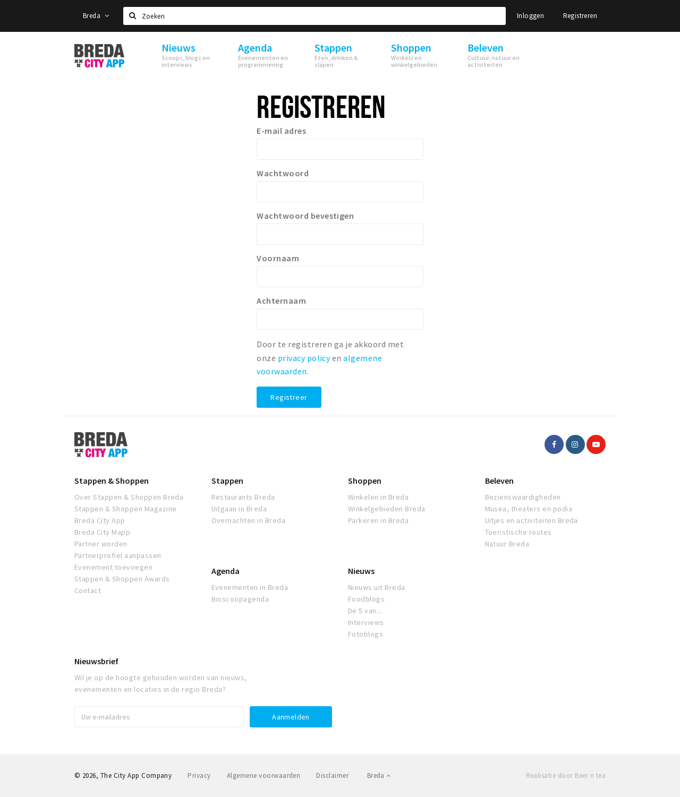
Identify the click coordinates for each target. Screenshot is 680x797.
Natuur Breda (507, 544)
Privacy (199, 775)
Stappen (227, 480)
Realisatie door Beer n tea (566, 775)
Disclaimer (332, 775)
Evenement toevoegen (113, 567)
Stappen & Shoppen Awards (122, 579)
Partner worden (101, 544)
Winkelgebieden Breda (387, 508)
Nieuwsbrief (96, 661)
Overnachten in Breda (248, 520)
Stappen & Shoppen (111, 480)
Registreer (288, 397)
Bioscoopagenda (240, 599)
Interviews (366, 622)
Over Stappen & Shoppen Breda (128, 497)
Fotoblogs (365, 634)
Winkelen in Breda (378, 497)
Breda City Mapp (102, 532)
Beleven (499, 480)
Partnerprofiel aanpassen (118, 555)
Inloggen (530, 15)
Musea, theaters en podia (529, 508)
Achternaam (281, 300)
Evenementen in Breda (249, 587)
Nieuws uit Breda (376, 587)
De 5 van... (365, 610)
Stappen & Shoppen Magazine (125, 508)
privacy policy (304, 358)
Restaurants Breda (243, 497)
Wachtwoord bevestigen (305, 215)
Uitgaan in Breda (239, 508)
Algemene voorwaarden (264, 775)
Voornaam (278, 258)
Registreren (580, 15)
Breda (96, 15)
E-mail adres (281, 130)
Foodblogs (366, 599)
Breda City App (99, 520)
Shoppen (364, 480)
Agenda (225, 570)
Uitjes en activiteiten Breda (531, 520)
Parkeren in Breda (378, 520)
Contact (87, 590)
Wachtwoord (283, 173)
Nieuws (361, 570)
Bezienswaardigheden (523, 497)
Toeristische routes (518, 532)
